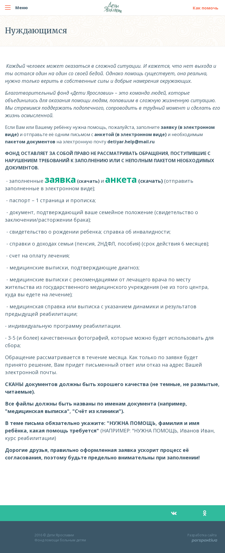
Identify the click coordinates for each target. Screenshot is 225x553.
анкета (121, 179)
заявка (60, 179)
